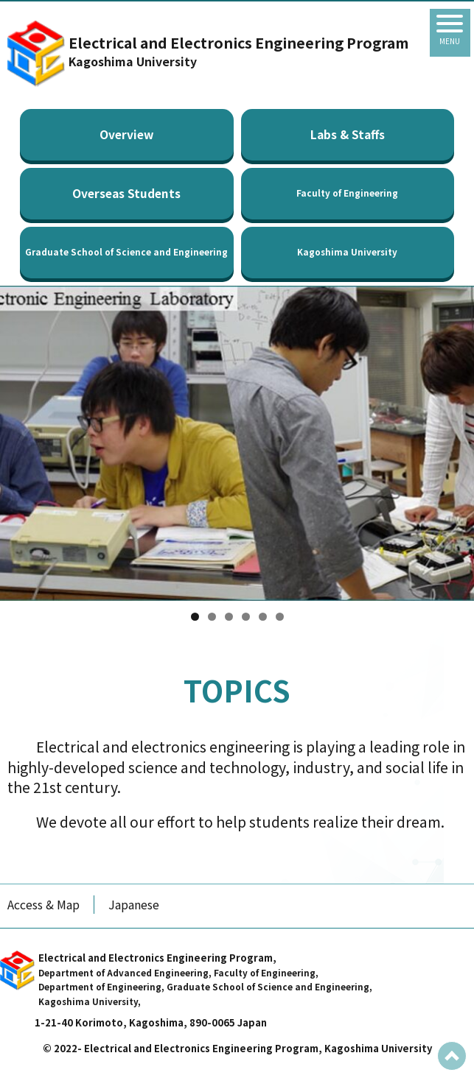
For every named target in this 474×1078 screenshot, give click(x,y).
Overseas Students (126, 193)
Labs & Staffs (347, 134)
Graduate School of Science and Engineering (126, 251)
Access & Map (43, 904)
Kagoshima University (347, 251)
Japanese (133, 904)
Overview (126, 134)
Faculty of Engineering (347, 192)
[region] (237, 444)
